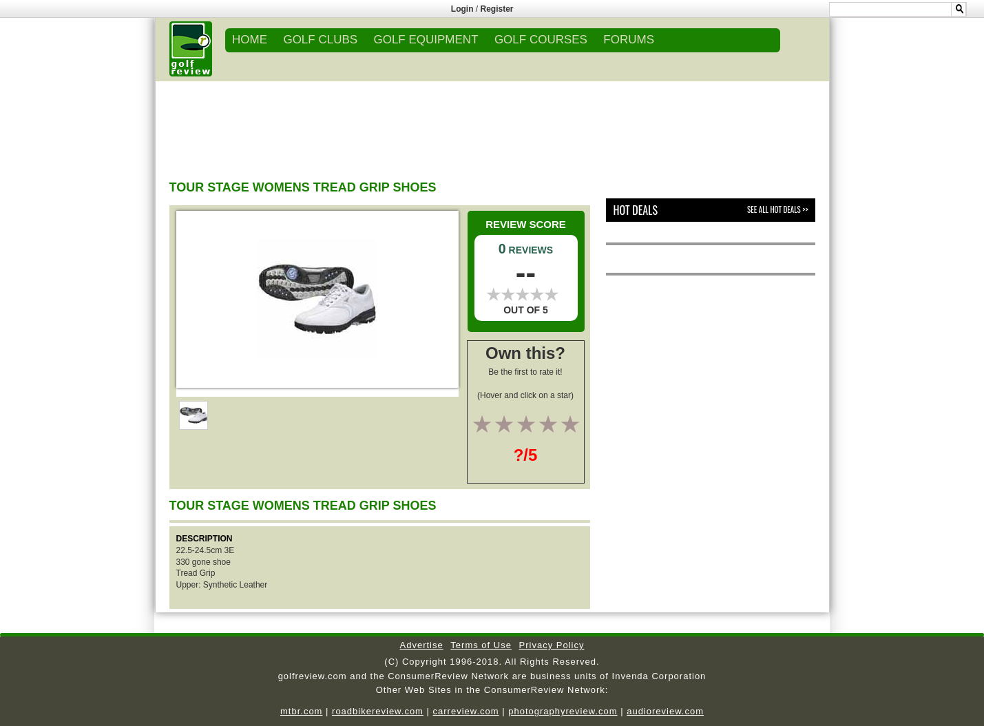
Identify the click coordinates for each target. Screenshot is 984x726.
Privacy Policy (552, 645)
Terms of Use (481, 645)
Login (462, 9)
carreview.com (466, 711)
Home (249, 39)
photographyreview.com (562, 711)
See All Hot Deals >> (777, 209)
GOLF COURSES (540, 39)
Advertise (421, 645)
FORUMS (628, 39)
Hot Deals (635, 210)
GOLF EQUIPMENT (425, 39)
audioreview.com (665, 711)
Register (497, 9)
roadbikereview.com (377, 711)
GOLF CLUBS (320, 39)
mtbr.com (301, 711)
